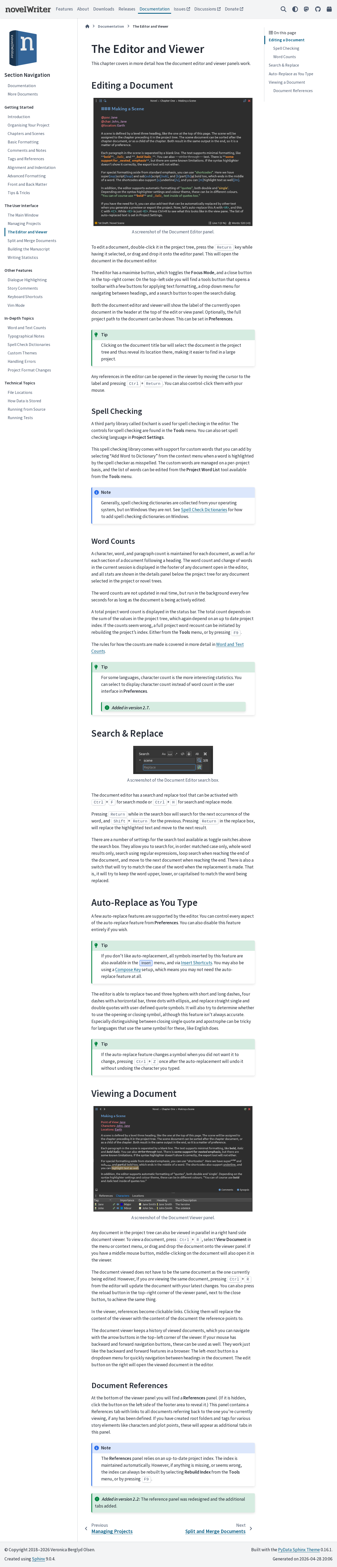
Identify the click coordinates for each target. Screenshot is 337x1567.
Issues (180, 9)
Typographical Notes (26, 336)
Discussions (205, 9)
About (83, 9)
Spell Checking (286, 48)
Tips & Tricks (19, 192)
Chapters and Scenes (26, 133)
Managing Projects (24, 223)
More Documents (23, 94)
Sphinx (38, 1559)
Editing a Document (287, 39)
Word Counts (284, 56)
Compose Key (128, 969)
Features (64, 9)
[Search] (283, 9)
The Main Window (23, 215)
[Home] (87, 26)
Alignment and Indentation (32, 167)
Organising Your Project (28, 125)
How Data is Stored (24, 400)
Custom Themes (22, 352)
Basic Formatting (23, 141)
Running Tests (20, 417)
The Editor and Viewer (27, 231)
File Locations (20, 392)
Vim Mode (16, 305)
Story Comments (23, 288)
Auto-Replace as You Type (291, 73)
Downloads (103, 9)
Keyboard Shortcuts (25, 296)
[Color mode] (295, 9)
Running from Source (27, 409)
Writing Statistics (23, 257)
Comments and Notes (27, 150)
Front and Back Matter (27, 184)
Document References (293, 90)
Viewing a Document (287, 82)
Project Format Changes (29, 370)
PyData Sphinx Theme (299, 1550)
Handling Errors (22, 361)
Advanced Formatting (27, 175)
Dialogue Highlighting (27, 279)
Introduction (19, 116)
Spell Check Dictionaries (29, 344)
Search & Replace (284, 65)
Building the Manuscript (29, 249)
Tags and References (26, 158)
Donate (232, 9)
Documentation (155, 9)
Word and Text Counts (27, 327)
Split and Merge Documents (32, 240)
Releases (126, 9)
